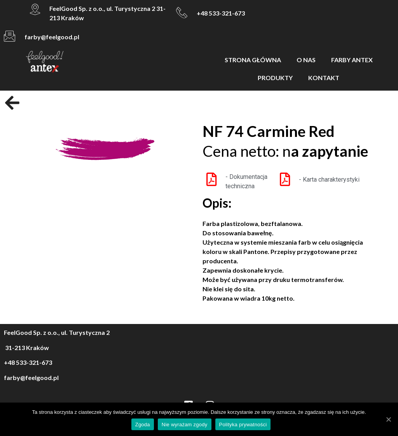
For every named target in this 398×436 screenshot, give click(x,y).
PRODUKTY (275, 77)
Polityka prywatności (243, 424)
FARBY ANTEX (352, 59)
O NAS (306, 59)
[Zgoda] (388, 419)
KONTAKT (323, 77)
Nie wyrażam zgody (185, 424)
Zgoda (142, 424)
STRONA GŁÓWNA (253, 59)
